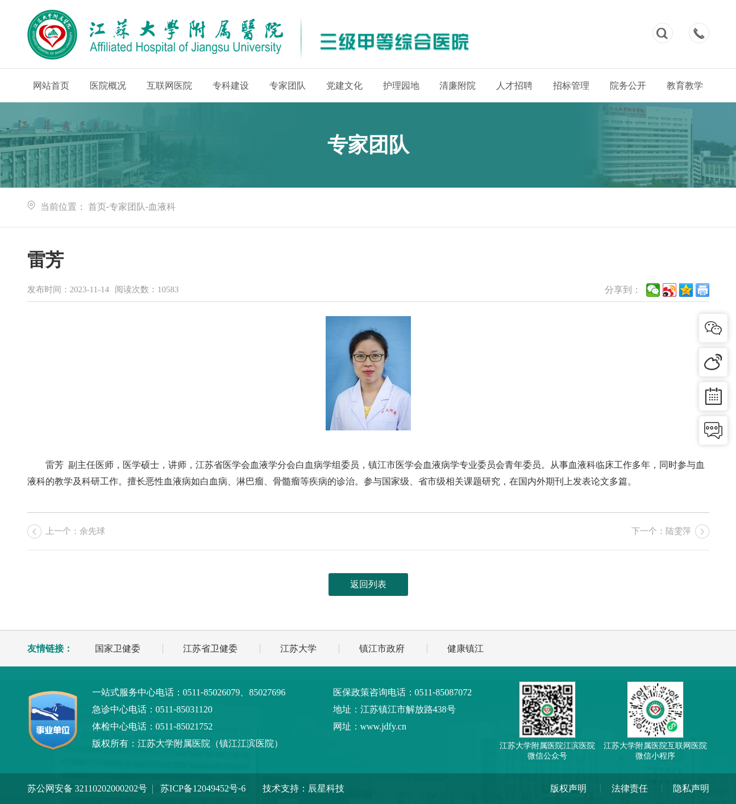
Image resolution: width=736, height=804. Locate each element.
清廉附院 (457, 85)
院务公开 (628, 85)
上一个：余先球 (75, 531)
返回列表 (368, 584)
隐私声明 (691, 788)
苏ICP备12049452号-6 (203, 788)
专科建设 (231, 85)
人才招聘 (514, 85)
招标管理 (571, 85)
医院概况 (108, 85)
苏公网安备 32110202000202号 (87, 788)
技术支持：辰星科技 (303, 788)
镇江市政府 (382, 648)
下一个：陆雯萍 (661, 531)
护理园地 (401, 85)
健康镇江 (465, 648)
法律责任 (630, 788)
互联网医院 (169, 85)
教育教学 (685, 85)
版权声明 (568, 788)
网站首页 (51, 85)
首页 (97, 207)
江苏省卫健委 (210, 648)
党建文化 (344, 85)
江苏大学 (298, 648)
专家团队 (287, 85)
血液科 (162, 207)
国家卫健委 (117, 648)
